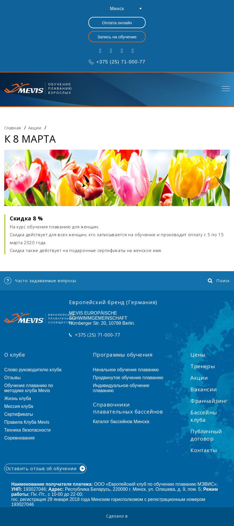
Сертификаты (18, 414)
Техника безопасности (27, 430)
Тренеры (202, 366)
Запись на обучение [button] (117, 36)
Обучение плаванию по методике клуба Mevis (28, 388)
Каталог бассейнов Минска (121, 421)
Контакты (203, 450)
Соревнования (19, 438)
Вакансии (203, 389)
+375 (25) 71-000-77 (117, 61)
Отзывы (12, 377)
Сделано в (117, 516)
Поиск (219, 280)
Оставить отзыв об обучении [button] (45, 468)
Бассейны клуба (203, 416)
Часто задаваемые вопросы (40, 280)
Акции (199, 377)
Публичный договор (206, 435)
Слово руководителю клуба (32, 369)
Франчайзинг (209, 401)
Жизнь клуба (17, 398)
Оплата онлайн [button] (117, 22)
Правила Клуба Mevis (26, 422)
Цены (197, 354)
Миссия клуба (18, 406)
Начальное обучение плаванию (128, 369)
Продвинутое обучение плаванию (128, 377)
